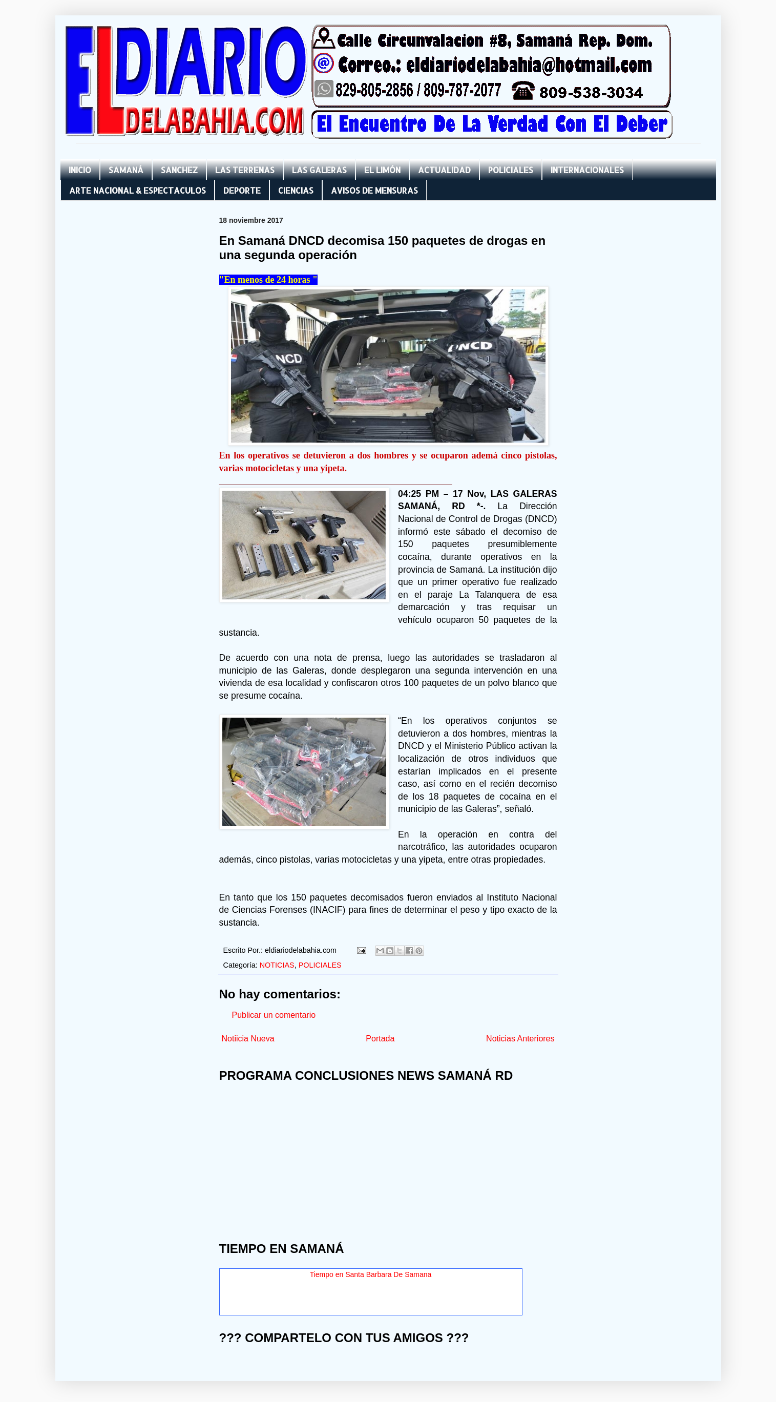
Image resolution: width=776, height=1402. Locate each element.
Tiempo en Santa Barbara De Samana (371, 1274)
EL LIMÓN (382, 169)
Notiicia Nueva (248, 1038)
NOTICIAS (277, 965)
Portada (380, 1038)
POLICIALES (510, 169)
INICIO (80, 169)
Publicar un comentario (274, 1015)
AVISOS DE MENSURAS (374, 190)
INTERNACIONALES (587, 169)
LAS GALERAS (319, 169)
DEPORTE (242, 190)
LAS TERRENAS (245, 169)
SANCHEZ (179, 169)
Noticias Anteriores (520, 1038)
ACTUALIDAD (444, 169)
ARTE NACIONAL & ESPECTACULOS (137, 190)
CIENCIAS (295, 190)
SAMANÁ (126, 169)
